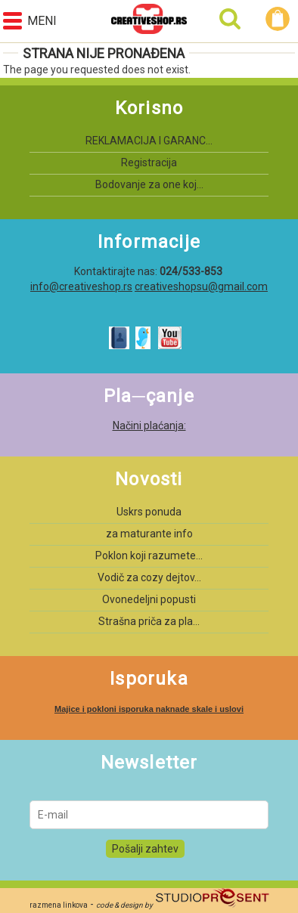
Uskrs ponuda (149, 512)
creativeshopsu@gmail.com (201, 286)
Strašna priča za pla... (149, 621)
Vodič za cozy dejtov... (149, 577)
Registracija (149, 162)
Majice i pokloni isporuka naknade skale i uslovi (149, 708)
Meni (30, 21)
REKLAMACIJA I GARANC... (149, 141)
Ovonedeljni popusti (149, 599)
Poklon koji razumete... (149, 555)
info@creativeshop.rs (81, 286)
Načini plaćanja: (149, 425)
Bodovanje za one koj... (149, 184)
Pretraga (230, 19)
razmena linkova (58, 905)
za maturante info (149, 534)
